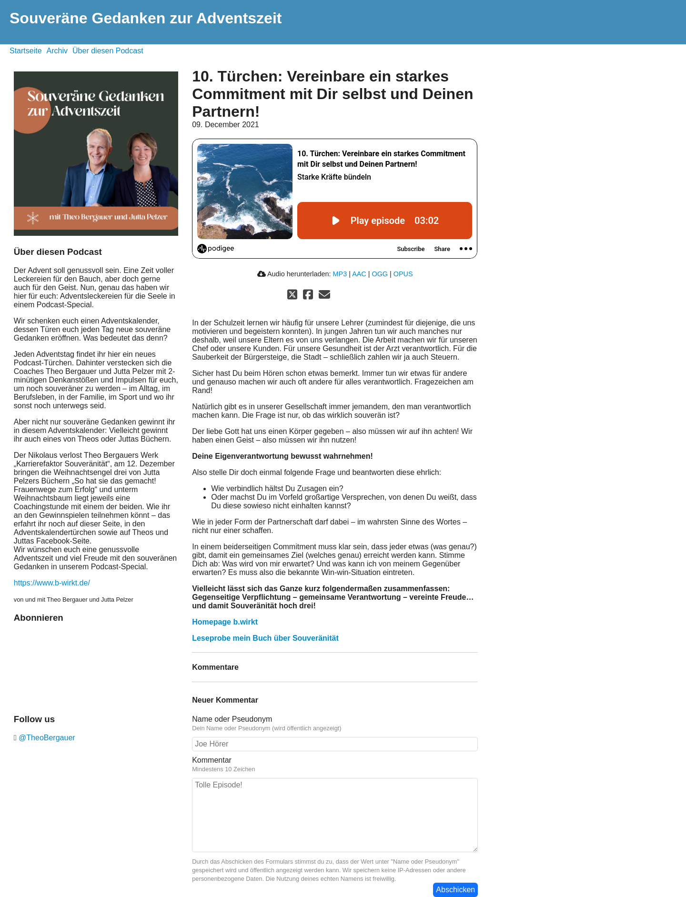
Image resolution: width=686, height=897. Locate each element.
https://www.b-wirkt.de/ (52, 583)
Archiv (57, 51)
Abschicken (455, 890)
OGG (380, 274)
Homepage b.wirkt (225, 622)
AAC (359, 274)
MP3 (340, 274)
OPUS (403, 274)
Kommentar (212, 760)
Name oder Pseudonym (232, 719)
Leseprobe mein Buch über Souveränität (265, 638)
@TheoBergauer (46, 738)
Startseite (26, 51)
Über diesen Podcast (107, 51)
